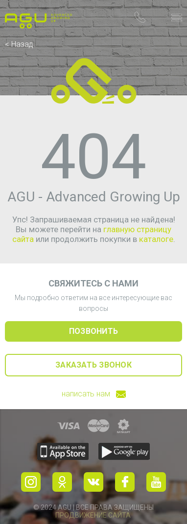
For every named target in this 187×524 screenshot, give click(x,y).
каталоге (156, 239)
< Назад (19, 44)
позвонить (93, 331)
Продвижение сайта (93, 515)
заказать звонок (93, 365)
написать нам (94, 393)
